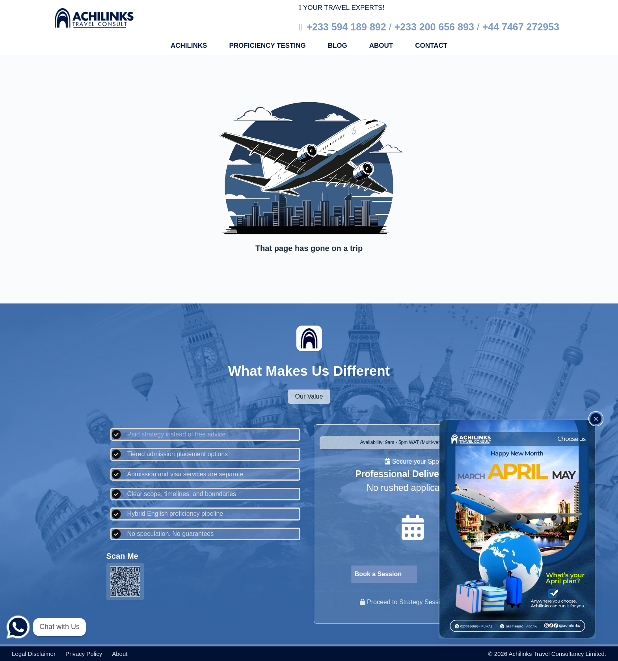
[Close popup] (595, 418)
